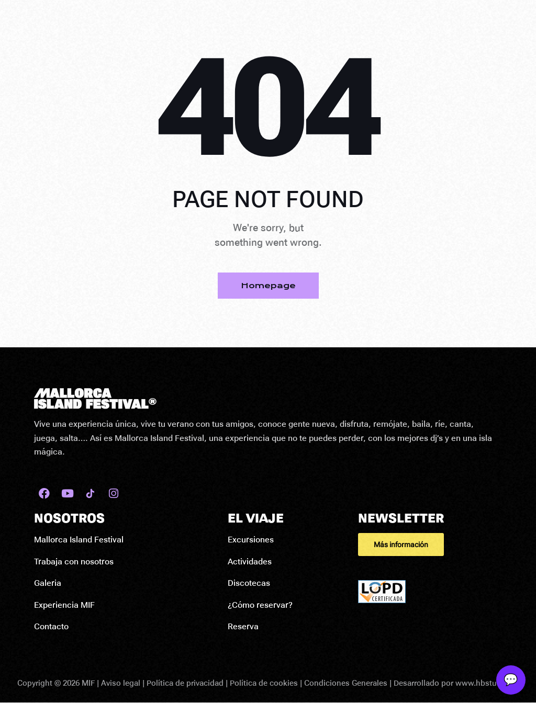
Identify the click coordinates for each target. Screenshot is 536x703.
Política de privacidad (185, 683)
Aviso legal (120, 683)
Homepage (268, 285)
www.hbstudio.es (487, 683)
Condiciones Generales (345, 683)
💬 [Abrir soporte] (511, 679)
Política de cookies (264, 683)
